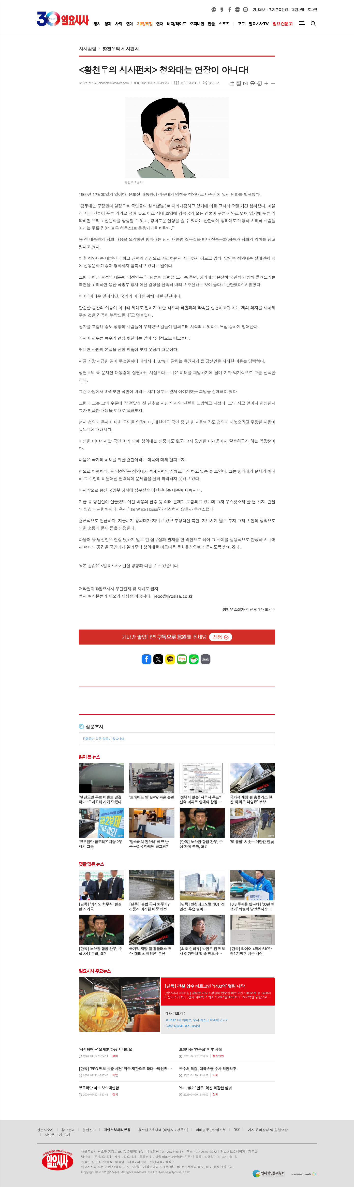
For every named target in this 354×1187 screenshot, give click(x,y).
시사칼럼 (87, 48)
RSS (237, 1129)
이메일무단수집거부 (211, 1129)
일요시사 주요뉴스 (95, 971)
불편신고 (89, 1129)
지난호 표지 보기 (57, 1134)
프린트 (252, 83)
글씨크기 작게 (273, 83)
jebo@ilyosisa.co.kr (173, 596)
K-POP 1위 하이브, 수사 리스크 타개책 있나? (196, 1020)
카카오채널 (214, 10)
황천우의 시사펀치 (120, 48)
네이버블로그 (237, 10)
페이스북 (229, 10)
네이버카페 (194, 659)
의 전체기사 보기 (247, 609)
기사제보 (259, 10)
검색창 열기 (313, 24)
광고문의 (68, 1129)
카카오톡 (170, 659)
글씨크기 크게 (266, 83)
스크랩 (259, 83)
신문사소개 (45, 1129)
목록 (238, 83)
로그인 (312, 10)
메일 (245, 83)
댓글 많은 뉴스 (91, 864)
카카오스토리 (221, 10)
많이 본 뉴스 (89, 757)
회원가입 (298, 10)
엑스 (158, 659)
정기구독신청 (278, 10)
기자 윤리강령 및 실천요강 (268, 1129)
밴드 (205, 659)
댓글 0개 (214, 82)
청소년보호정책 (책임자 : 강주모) (163, 1129)
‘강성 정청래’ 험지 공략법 (183, 1025)
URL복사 (232, 83)
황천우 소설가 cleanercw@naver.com (104, 82)
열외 (245, 10)
